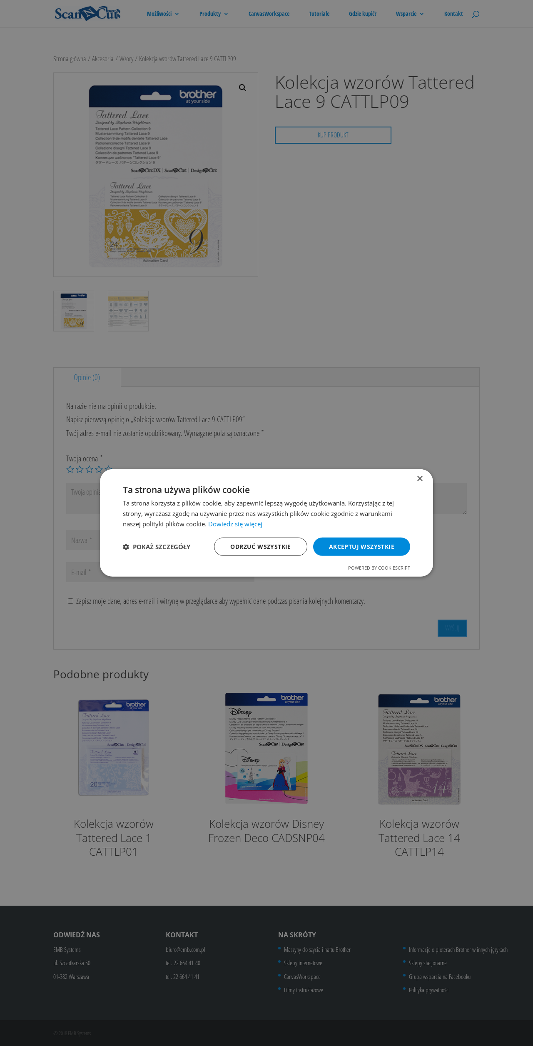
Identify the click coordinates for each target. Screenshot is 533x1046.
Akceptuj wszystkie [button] (361, 546)
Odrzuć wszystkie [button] (260, 546)
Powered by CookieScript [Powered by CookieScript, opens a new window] (379, 568)
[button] (156, 546)
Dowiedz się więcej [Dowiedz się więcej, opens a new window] (235, 524)
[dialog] (266, 523)
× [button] (419, 479)
